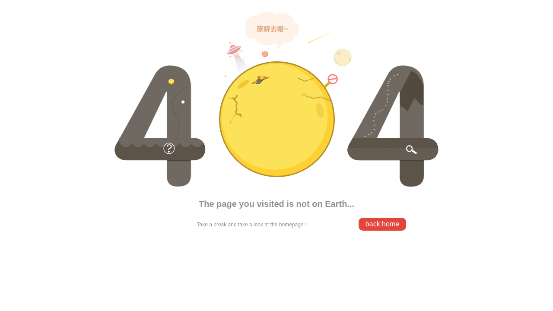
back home (382, 224)
